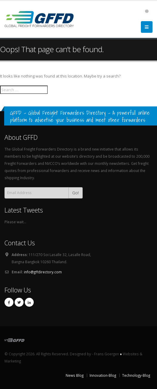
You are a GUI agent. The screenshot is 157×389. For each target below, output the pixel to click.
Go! (75, 193)
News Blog (75, 375)
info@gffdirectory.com (43, 271)
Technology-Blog (136, 375)
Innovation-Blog (103, 375)
